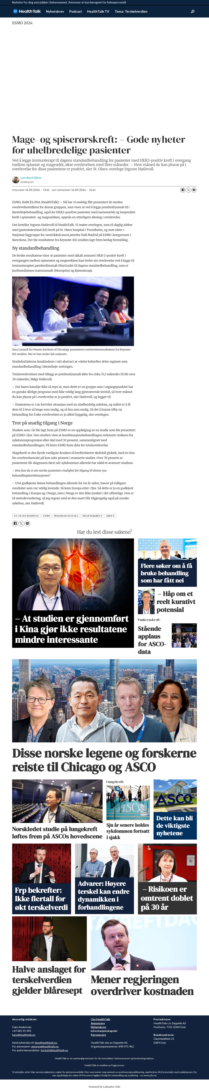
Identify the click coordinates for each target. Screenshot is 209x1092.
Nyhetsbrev (55, 11)
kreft (111, 516)
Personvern (98, 1034)
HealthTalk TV (98, 11)
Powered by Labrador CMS (104, 1086)
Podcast (75, 11)
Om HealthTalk (100, 1019)
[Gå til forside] (27, 11)
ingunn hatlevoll (66, 516)
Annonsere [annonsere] (98, 1023)
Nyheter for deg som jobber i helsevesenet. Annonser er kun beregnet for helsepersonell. (69, 2)
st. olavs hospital (26, 516)
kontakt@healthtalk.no (54, 1050)
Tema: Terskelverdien (131, 11)
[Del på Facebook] (182, 190)
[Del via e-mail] (194, 190)
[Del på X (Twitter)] (188, 190)
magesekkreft (92, 516)
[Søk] (193, 11)
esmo (46, 516)
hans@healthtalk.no (23, 1034)
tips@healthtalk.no (46, 1042)
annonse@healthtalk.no (45, 1046)
